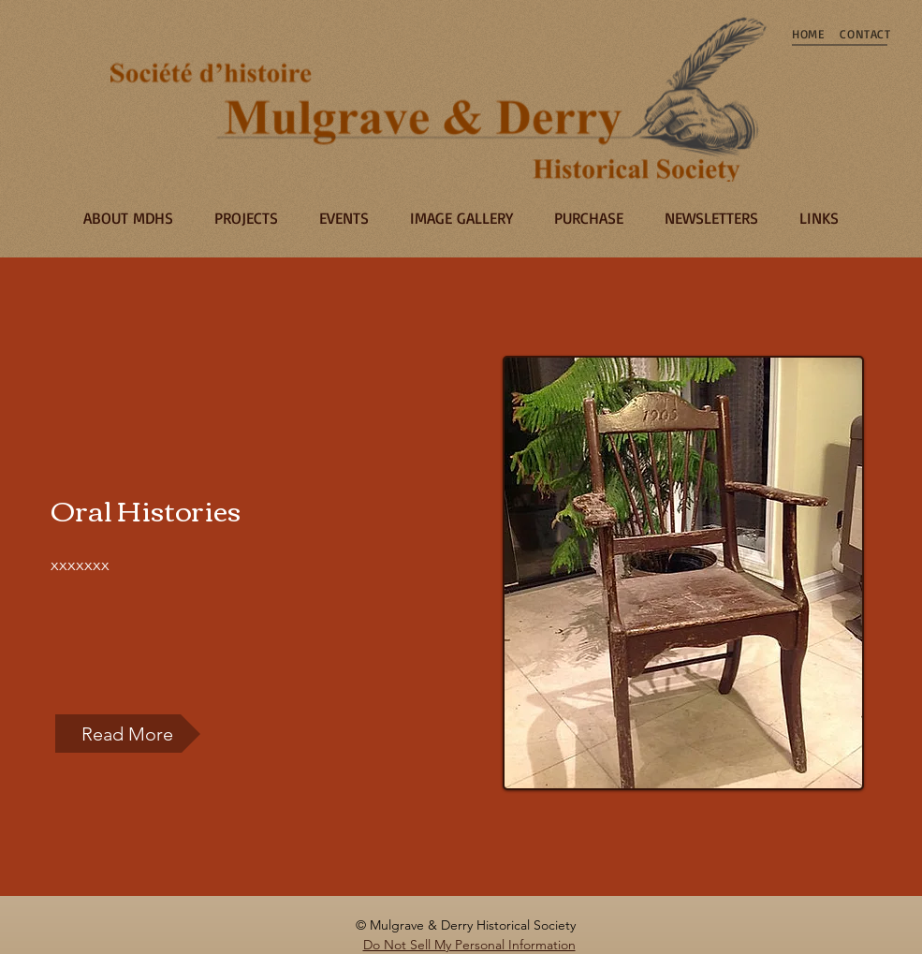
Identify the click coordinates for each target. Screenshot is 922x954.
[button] (127, 733)
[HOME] (809, 33)
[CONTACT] (866, 33)
